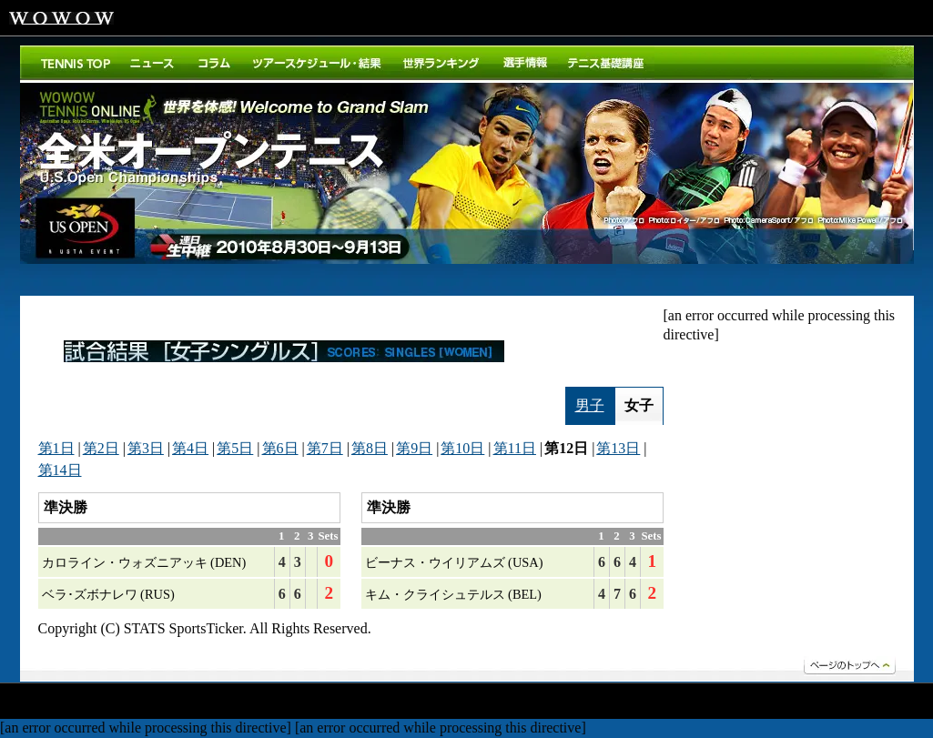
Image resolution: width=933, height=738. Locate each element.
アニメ (324, 702)
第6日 (280, 448)
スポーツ (142, 702)
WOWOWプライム (176, 17)
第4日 (190, 448)
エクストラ (502, 702)
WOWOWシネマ (338, 17)
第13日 (618, 448)
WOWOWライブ (256, 17)
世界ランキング (442, 62)
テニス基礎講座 (606, 62)
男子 (589, 405)
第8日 (369, 448)
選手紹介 (524, 62)
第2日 (101, 448)
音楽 (200, 702)
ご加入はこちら (830, 18)
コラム (214, 62)
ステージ (260, 702)
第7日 (325, 448)
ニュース (154, 62)
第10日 (462, 448)
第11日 (514, 448)
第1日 (56, 448)
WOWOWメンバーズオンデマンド (434, 17)
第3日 (145, 448)
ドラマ (80, 702)
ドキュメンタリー (407, 702)
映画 (28, 702)
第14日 (60, 470)
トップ (75, 62)
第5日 (235, 448)
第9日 (414, 448)
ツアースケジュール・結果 (317, 62)
